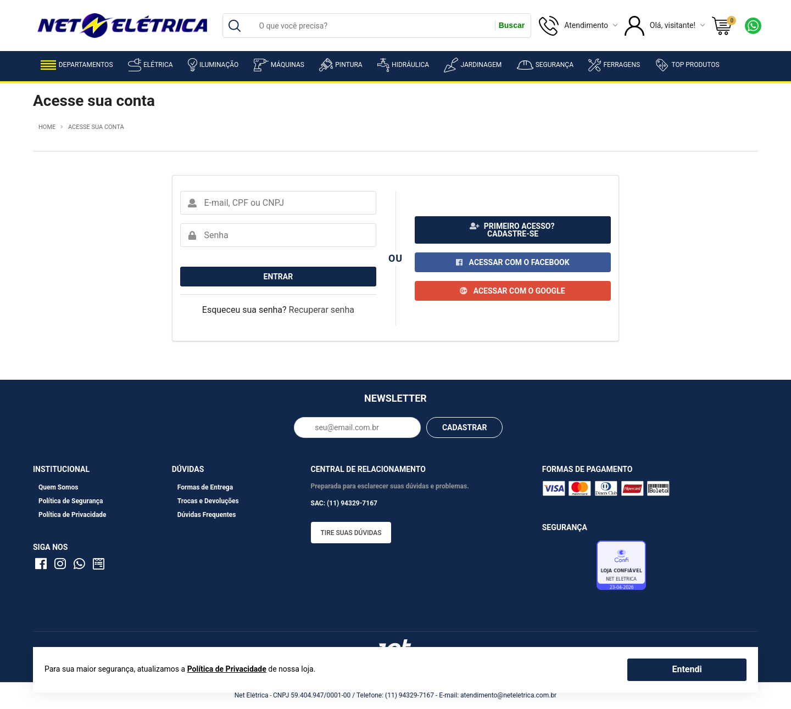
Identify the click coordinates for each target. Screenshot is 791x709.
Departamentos (77, 65)
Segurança (545, 65)
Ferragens (614, 65)
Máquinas (279, 65)
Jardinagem (473, 65)
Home (46, 127)
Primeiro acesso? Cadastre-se (512, 230)
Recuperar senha (321, 310)
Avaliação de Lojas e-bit (568, 568)
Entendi (686, 669)
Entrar (278, 276)
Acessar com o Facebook (512, 262)
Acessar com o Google (512, 290)
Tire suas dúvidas (351, 533)
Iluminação (213, 64)
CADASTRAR (464, 427)
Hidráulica (403, 65)
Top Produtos (687, 65)
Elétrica (150, 64)
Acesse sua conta (96, 127)
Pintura (340, 64)
